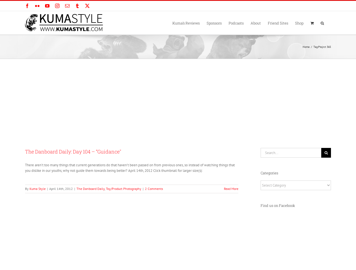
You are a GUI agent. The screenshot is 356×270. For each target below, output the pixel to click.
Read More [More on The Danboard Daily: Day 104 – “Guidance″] (231, 189)
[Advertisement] (178, 101)
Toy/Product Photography (123, 189)
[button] (322, 22)
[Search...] (291, 153)
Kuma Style (37, 189)
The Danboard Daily (90, 189)
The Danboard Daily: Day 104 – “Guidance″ (73, 151)
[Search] (326, 153)
